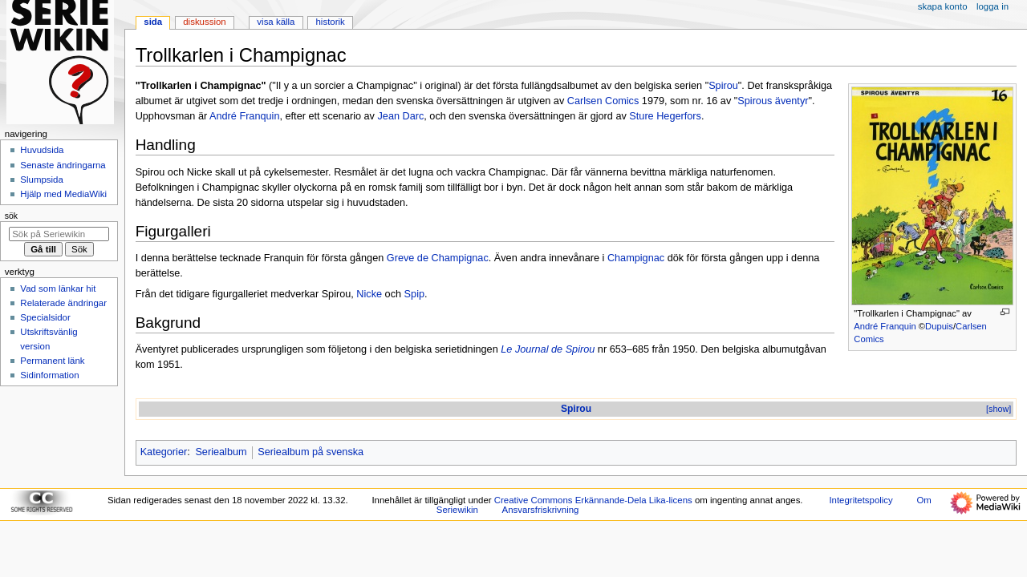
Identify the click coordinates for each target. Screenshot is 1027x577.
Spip (414, 294)
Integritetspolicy (860, 500)
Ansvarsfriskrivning (540, 509)
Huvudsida (41, 150)
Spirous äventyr (772, 101)
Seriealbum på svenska (310, 452)
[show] (998, 409)
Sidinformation (49, 375)
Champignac (635, 258)
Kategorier (164, 452)
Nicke (369, 294)
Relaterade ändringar (63, 303)
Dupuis (939, 326)
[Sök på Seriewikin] (59, 234)
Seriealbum (220, 452)
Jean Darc (400, 116)
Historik (330, 21)
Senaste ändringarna (62, 165)
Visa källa (275, 21)
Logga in (992, 6)
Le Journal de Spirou (548, 349)
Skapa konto (943, 6)
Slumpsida (41, 179)
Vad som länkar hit (57, 288)
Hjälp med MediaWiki (63, 194)
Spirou (723, 85)
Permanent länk (52, 360)
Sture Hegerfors (665, 116)
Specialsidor (45, 317)
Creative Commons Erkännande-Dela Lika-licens (593, 500)
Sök (11, 215)
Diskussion (204, 21)
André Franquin (884, 326)
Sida (153, 21)
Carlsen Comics (603, 101)
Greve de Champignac (438, 258)
